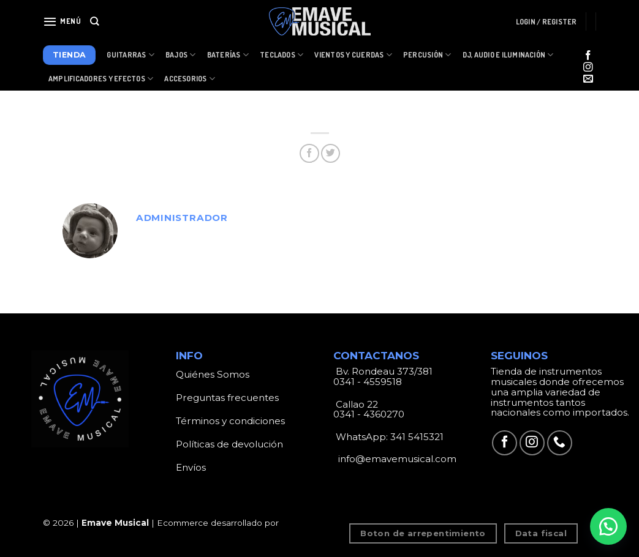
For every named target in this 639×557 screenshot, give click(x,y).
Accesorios (189, 78)
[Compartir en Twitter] (330, 153)
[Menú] (62, 21)
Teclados (281, 55)
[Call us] (559, 442)
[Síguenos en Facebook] (588, 56)
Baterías (228, 55)
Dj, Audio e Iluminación (508, 55)
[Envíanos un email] (588, 79)
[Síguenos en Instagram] (588, 67)
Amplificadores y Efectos (100, 78)
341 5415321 (417, 437)
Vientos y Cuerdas (353, 55)
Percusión (427, 55)
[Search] (94, 21)
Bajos (180, 55)
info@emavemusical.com (396, 459)
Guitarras (130, 55)
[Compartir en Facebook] (309, 153)
